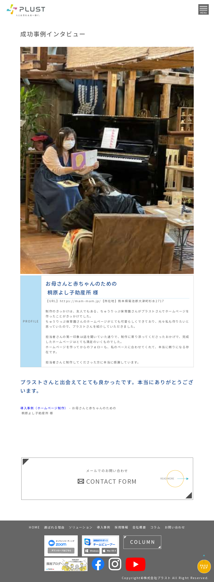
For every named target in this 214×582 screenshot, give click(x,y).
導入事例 (103, 527)
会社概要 (139, 527)
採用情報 (121, 527)
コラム (155, 527)
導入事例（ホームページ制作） (44, 408)
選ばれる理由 (54, 527)
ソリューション (81, 527)
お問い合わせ (175, 527)
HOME (34, 527)
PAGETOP (204, 566)
